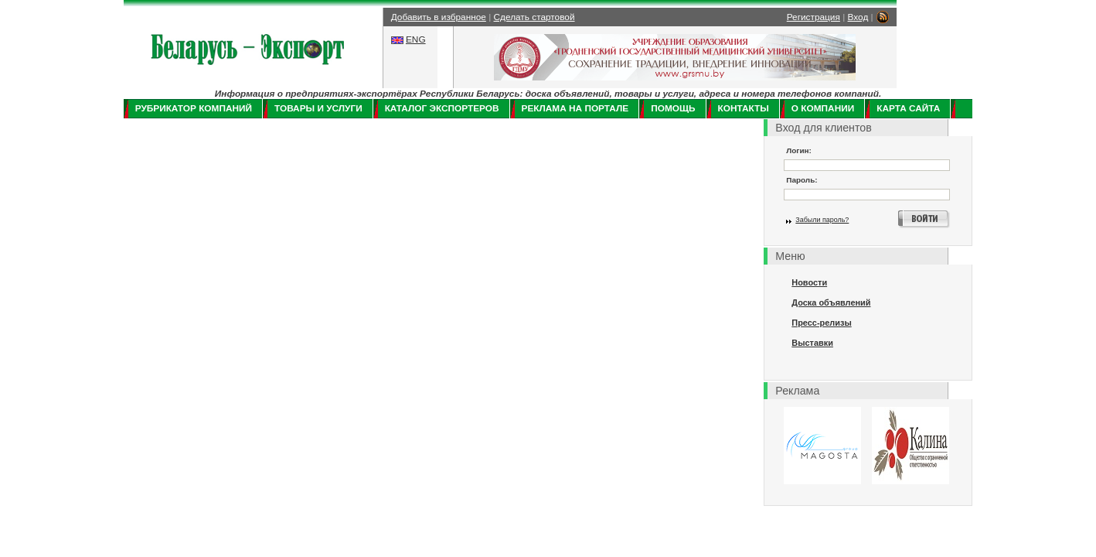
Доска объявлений (830, 302)
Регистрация (813, 17)
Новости (809, 282)
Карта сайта (908, 108)
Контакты (743, 108)
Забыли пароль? (822, 220)
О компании (822, 108)
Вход (858, 17)
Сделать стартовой (534, 17)
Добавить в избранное (438, 17)
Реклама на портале (575, 108)
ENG (416, 39)
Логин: (799, 150)
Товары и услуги (318, 108)
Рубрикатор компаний (193, 108)
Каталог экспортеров (442, 108)
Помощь (673, 108)
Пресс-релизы (821, 322)
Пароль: (801, 180)
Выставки (812, 342)
